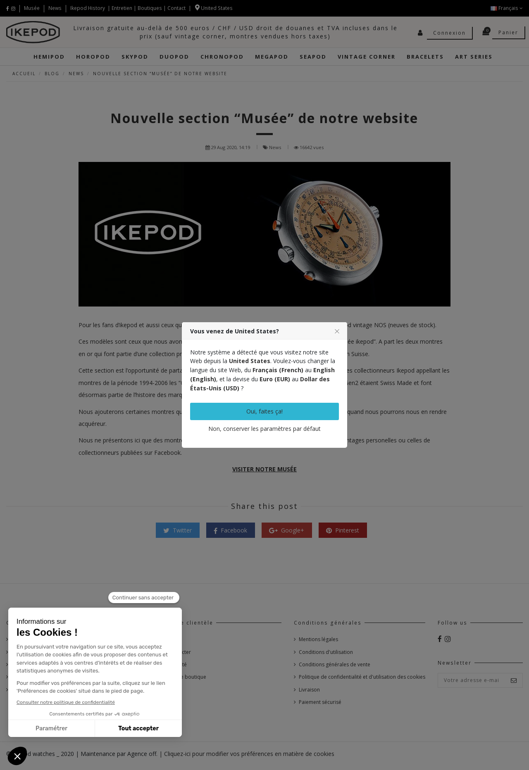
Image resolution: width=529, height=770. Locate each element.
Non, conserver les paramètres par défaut (264, 429)
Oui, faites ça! (264, 411)
